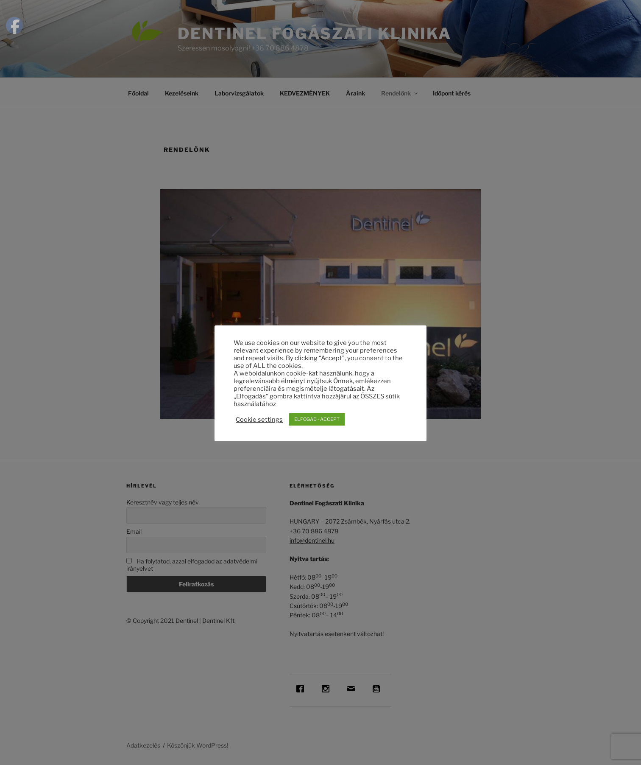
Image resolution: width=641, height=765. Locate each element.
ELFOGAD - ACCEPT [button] (317, 419)
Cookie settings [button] (259, 419)
